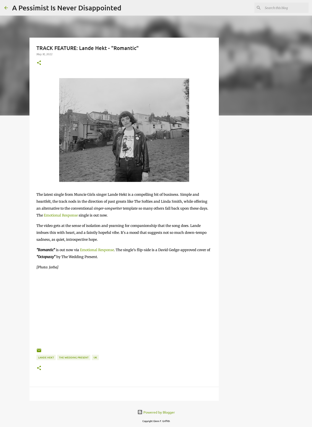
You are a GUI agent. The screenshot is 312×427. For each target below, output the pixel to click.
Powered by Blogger (156, 412)
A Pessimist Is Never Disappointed (66, 7)
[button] (39, 63)
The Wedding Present (74, 357)
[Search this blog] (286, 8)
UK (95, 357)
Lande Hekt (46, 357)
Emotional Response (61, 215)
